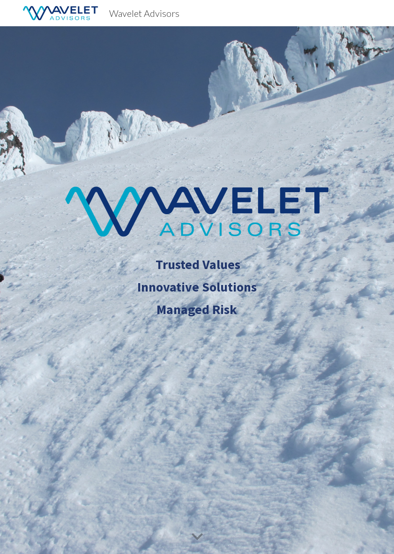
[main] (197, 323)
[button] (197, 537)
